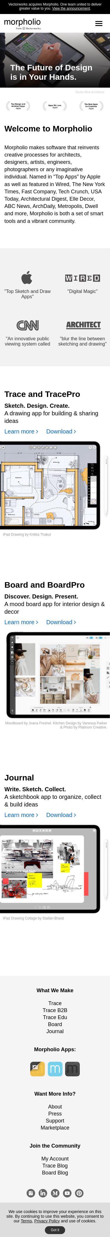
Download (61, 431)
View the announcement (71, 8)
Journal (55, 1031)
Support (55, 1121)
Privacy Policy (47, 1221)
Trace (55, 1003)
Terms (26, 1221)
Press (55, 1114)
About (55, 1107)
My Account (55, 1159)
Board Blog (55, 1173)
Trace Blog (54, 1166)
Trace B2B (55, 1010)
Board (55, 1024)
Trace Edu (55, 1017)
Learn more (21, 431)
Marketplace (54, 1128)
